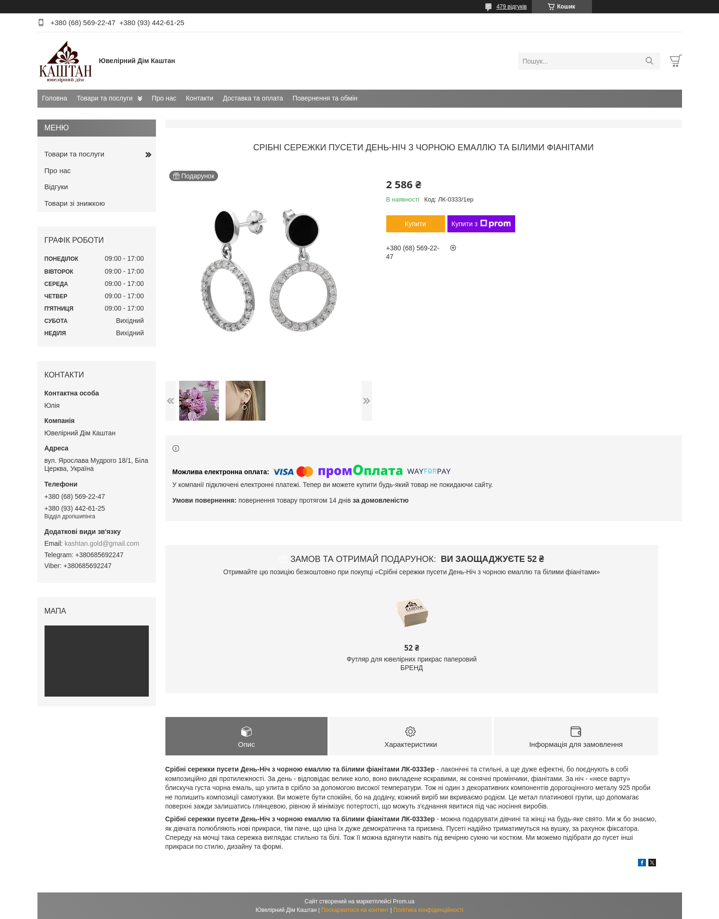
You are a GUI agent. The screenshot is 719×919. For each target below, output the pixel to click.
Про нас (164, 98)
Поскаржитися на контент (355, 910)
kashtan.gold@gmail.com (101, 543)
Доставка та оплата (253, 98)
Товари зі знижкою (75, 203)
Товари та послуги (105, 98)
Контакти (199, 98)
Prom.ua (403, 901)
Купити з (481, 224)
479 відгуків (511, 6)
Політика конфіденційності (428, 910)
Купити (415, 224)
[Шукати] (649, 61)
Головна (54, 98)
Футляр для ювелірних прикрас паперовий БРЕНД (411, 663)
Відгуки (56, 187)
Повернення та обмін (324, 98)
